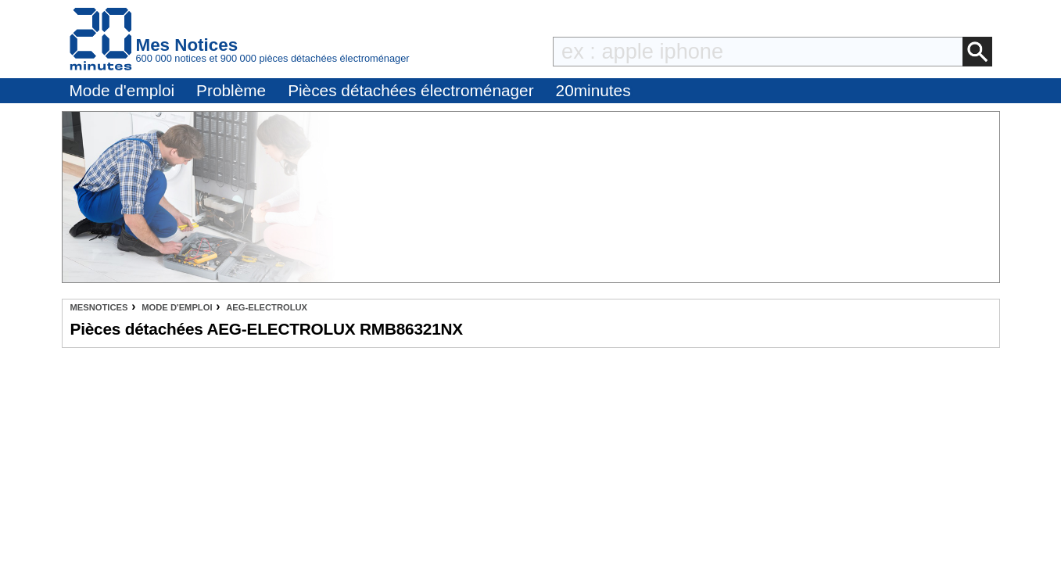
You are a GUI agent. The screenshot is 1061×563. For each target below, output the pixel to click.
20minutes (593, 90)
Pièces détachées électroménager (410, 90)
